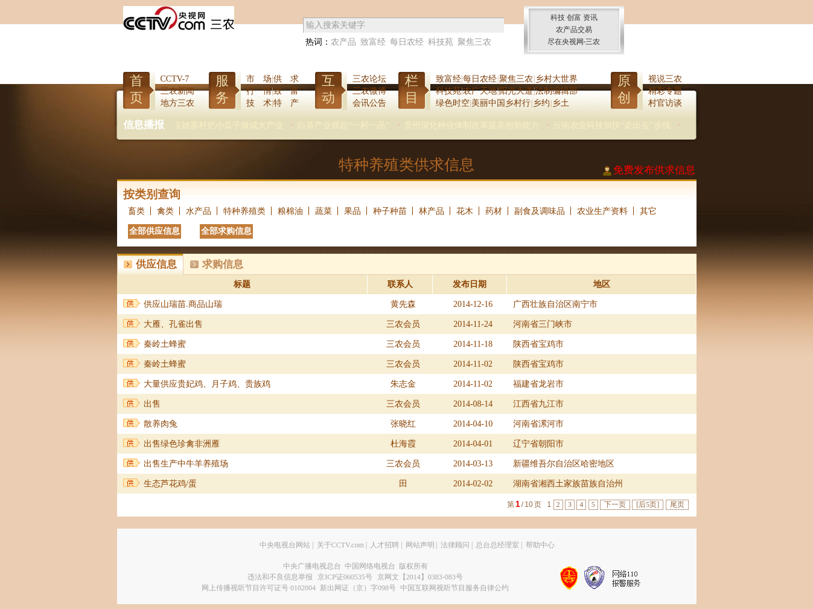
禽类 (165, 211)
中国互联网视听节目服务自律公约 (454, 588)
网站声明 (420, 545)
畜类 (136, 211)
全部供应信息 (154, 231)
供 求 (286, 78)
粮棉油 (290, 211)
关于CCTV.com (340, 545)
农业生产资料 (602, 211)
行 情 (259, 90)
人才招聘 (384, 545)
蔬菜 (323, 211)
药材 (493, 211)
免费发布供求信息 (654, 170)
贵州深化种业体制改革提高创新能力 (494, 125)
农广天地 (480, 90)
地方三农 (177, 103)
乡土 (560, 103)
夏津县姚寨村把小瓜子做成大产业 (242, 125)
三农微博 (369, 90)
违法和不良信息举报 (280, 577)
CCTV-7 (175, 78)
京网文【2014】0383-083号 (420, 577)
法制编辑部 (556, 90)
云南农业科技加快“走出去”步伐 (634, 125)
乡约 (541, 103)
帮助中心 (540, 545)
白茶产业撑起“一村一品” (366, 125)
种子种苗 (390, 211)
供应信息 (156, 264)
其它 (648, 211)
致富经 (373, 42)
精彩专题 (665, 90)
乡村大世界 (556, 78)
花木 (464, 211)
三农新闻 (177, 90)
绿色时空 (453, 103)
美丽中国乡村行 (501, 103)
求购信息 (222, 264)
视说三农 (665, 78)
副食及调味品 (539, 211)
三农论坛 (369, 78)
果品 (352, 211)
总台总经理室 (497, 545)
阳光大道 (516, 90)
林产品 (431, 211)
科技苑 (440, 42)
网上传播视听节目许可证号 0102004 (259, 588)
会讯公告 (369, 103)
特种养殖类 (244, 211)
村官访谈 (665, 103)
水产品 (198, 211)
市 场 (259, 78)
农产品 (343, 42)
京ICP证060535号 (344, 577)
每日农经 (407, 42)
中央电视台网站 (285, 545)
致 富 (286, 90)
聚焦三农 (474, 42)
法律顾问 (455, 545)
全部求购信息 (226, 231)
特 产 (286, 103)
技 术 (259, 103)
